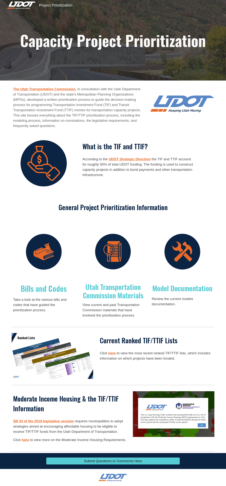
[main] (113, 40)
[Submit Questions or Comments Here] (113, 461)
